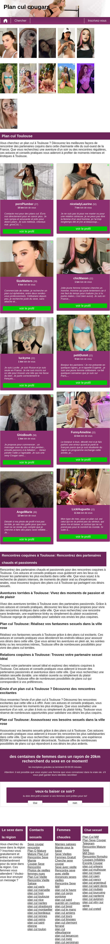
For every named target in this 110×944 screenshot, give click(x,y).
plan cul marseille (39, 890)
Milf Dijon (88, 853)
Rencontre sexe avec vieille (65, 872)
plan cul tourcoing (93, 892)
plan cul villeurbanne (63, 931)
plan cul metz (63, 939)
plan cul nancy (91, 879)
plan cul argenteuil (94, 882)
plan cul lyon (36, 893)
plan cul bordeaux (39, 912)
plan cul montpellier (40, 909)
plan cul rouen (91, 872)
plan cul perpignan (67, 942)
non (75, 802)
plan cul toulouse (38, 896)
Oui (35, 802)
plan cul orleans (92, 866)
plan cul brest (63, 906)
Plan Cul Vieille (37, 876)
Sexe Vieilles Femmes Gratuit (65, 855)
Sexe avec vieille (66, 867)
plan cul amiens (65, 912)
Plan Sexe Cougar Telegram (94, 842)
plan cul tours (63, 916)
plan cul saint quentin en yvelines (67, 901)
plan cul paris (36, 886)
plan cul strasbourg (40, 906)
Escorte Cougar (92, 863)
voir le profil (26, 231)
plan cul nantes (37, 903)
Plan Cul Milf (90, 837)
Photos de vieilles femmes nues (39, 872)
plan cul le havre (65, 890)
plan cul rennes (37, 916)
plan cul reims (36, 919)
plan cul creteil (91, 908)
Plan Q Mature (37, 850)
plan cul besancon (66, 935)
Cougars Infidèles (93, 859)
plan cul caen (91, 876)
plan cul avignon (92, 899)
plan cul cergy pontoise (64, 895)
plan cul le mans (65, 909)
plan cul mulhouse (94, 869)
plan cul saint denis (94, 886)
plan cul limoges (65, 919)
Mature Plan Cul (38, 854)
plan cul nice (36, 899)
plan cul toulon (37, 929)
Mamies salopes (65, 844)
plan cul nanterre (93, 895)
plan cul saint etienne (36, 924)
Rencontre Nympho (94, 856)
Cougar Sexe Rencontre (36, 865)
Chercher (20, 20)
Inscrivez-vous (97, 20)
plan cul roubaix (92, 889)
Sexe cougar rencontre (36, 846)
